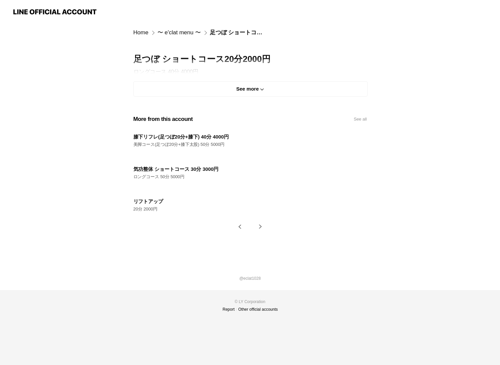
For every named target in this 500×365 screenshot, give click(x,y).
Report (228, 309)
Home (140, 32)
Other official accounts (258, 309)
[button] (239, 226)
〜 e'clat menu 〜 (179, 32)
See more (247, 89)
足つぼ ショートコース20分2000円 (239, 32)
